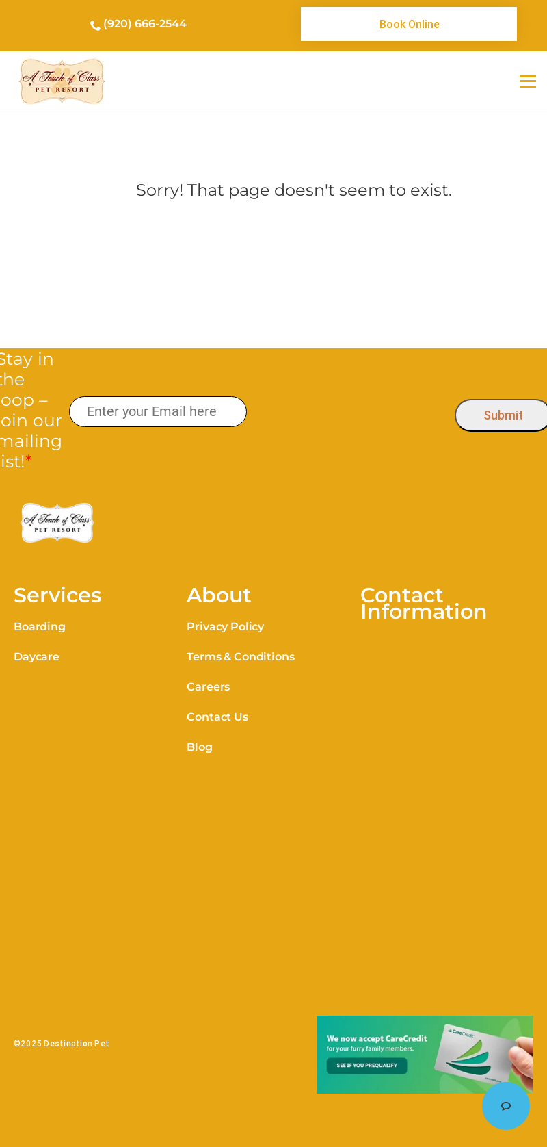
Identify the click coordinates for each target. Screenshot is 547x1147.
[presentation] (350, 412)
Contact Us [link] (217, 716)
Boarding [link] (40, 626)
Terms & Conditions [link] (240, 656)
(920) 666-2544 (145, 23)
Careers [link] (208, 686)
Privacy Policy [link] (225, 626)
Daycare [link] (36, 656)
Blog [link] (199, 746)
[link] (409, 24)
